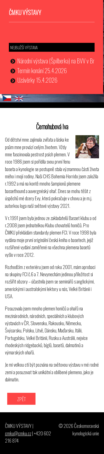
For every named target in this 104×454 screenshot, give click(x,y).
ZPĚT (21, 399)
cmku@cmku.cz (18, 433)
